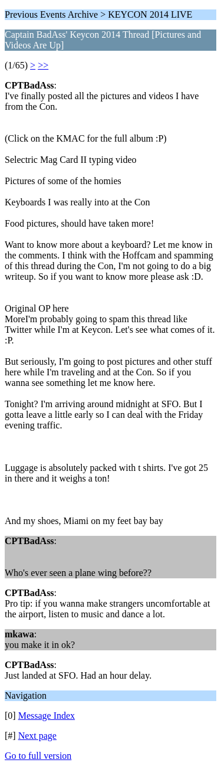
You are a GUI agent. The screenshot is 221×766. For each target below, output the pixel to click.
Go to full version (38, 756)
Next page (37, 736)
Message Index (46, 716)
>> (43, 65)
